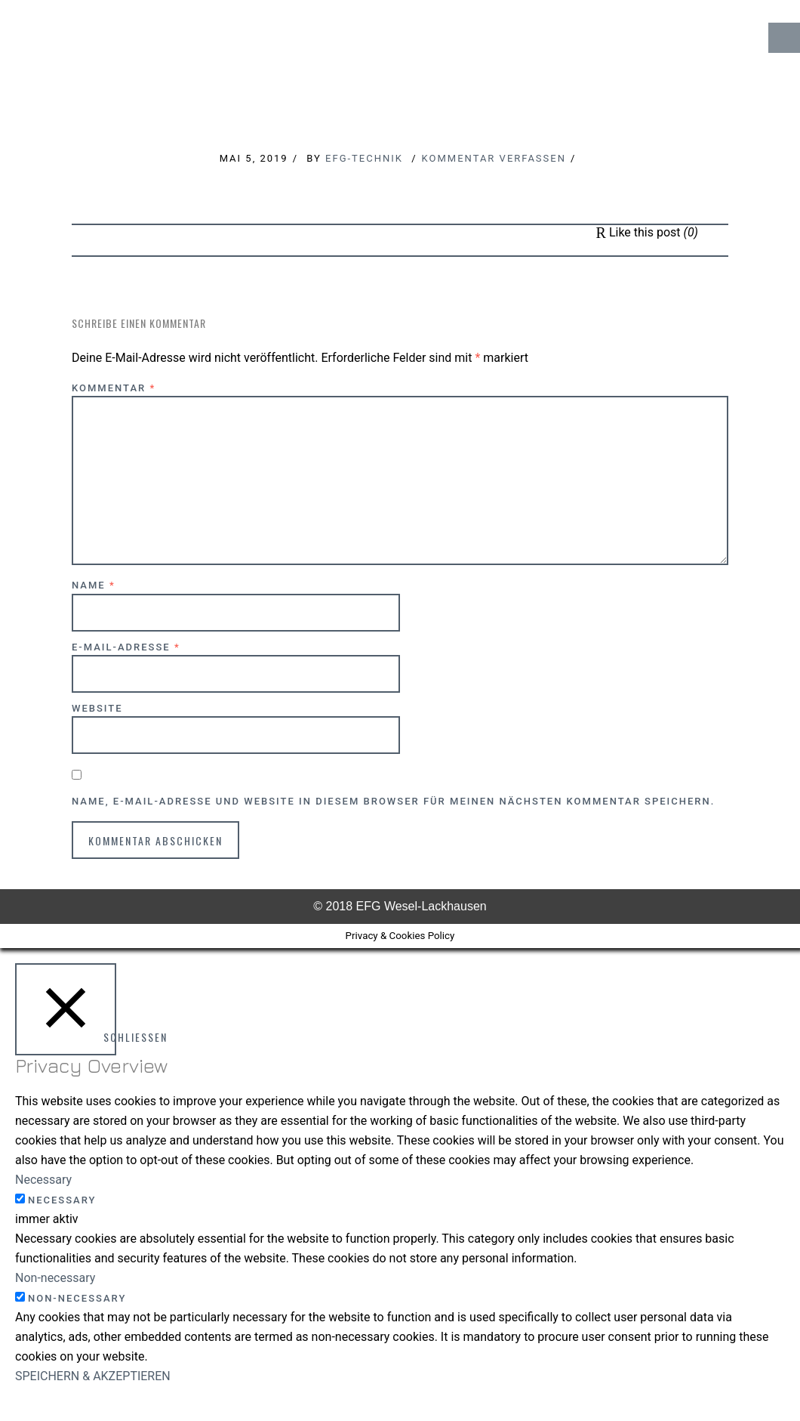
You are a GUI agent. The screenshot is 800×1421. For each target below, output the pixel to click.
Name (93, 585)
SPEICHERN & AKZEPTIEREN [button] (93, 1376)
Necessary (62, 1200)
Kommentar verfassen (494, 158)
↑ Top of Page (743, 1367)
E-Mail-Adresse (126, 647)
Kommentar (113, 388)
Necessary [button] (43, 1179)
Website (97, 708)
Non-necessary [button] (55, 1278)
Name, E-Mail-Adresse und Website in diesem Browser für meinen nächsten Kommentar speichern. (393, 801)
